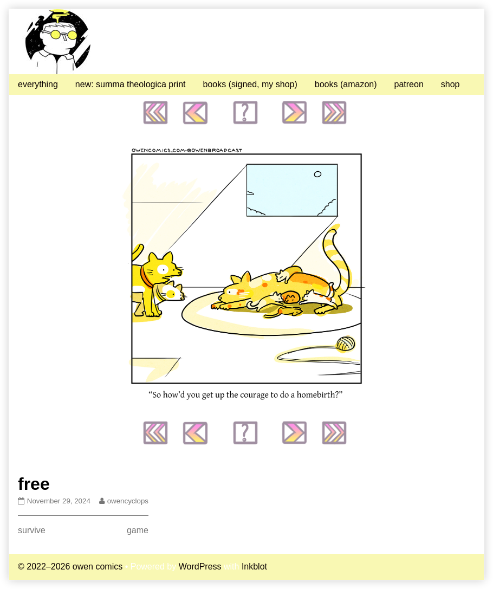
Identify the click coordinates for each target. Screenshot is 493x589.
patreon (409, 84)
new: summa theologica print (130, 84)
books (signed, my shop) (250, 84)
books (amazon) (346, 84)
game (137, 530)
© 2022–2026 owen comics (70, 566)
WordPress (200, 566)
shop (450, 84)
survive (32, 530)
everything (38, 84)
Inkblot (254, 566)
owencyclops (127, 501)
